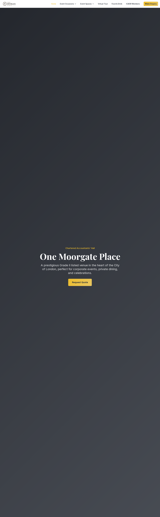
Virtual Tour (103, 4)
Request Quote (80, 282)
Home (53, 4)
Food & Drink (117, 4)
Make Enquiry (151, 4)
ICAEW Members (133, 4)
